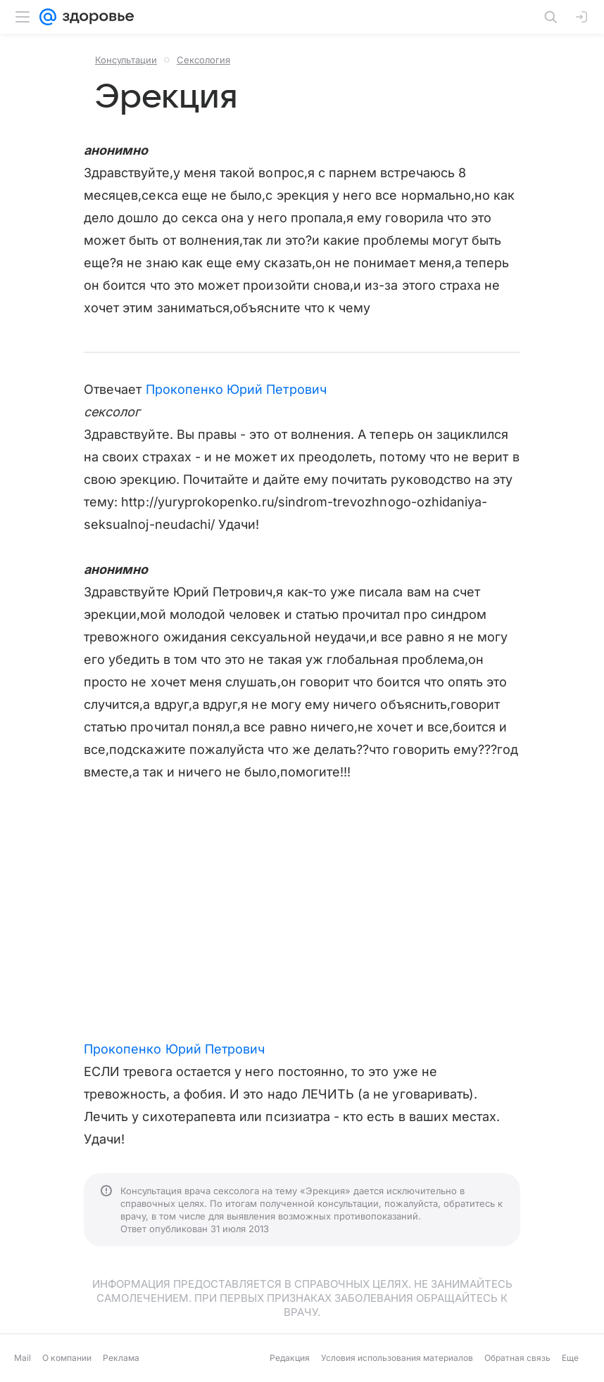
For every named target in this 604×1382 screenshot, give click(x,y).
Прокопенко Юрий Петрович (236, 389)
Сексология (203, 59)
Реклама (121, 1357)
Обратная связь (517, 1357)
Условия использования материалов (397, 1357)
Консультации (126, 59)
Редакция (290, 1357)
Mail (22, 1357)
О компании (67, 1357)
